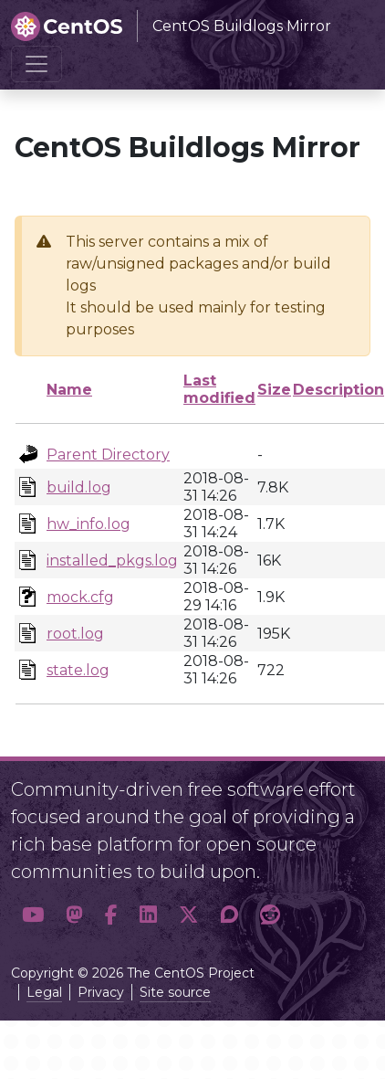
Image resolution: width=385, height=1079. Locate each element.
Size (274, 389)
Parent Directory (108, 454)
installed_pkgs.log (112, 560)
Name (69, 389)
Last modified (219, 389)
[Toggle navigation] (36, 64)
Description (338, 389)
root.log (75, 633)
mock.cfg (80, 597)
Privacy (101, 992)
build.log (79, 487)
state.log (78, 670)
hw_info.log (88, 524)
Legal (44, 992)
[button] (33, 915)
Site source (175, 992)
